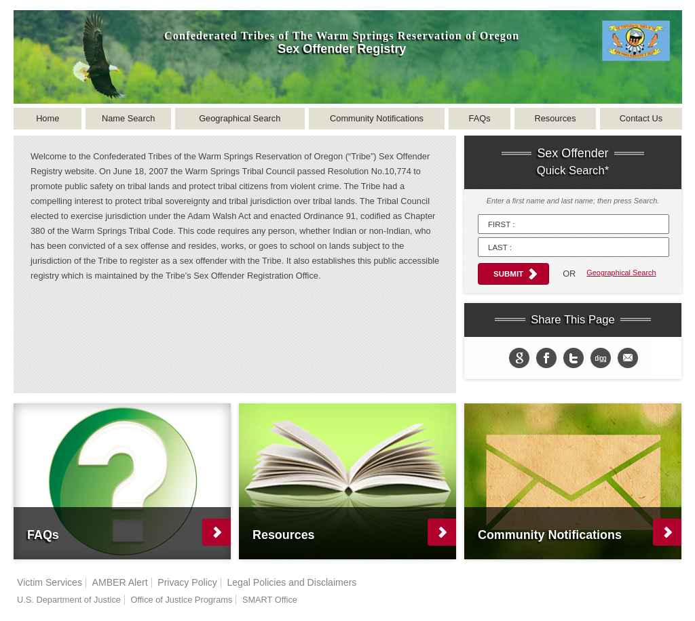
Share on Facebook (546, 358)
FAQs (480, 118)
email (628, 358)
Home (47, 118)
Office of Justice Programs (181, 600)
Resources (555, 118)
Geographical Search (239, 118)
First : (501, 224)
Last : (500, 247)
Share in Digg (600, 358)
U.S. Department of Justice (69, 600)
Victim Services (49, 582)
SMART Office (269, 600)
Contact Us (641, 118)
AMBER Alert (120, 582)
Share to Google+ (519, 358)
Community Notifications (377, 118)
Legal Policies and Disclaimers (291, 582)
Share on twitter (573, 358)
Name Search (128, 118)
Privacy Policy (187, 582)
